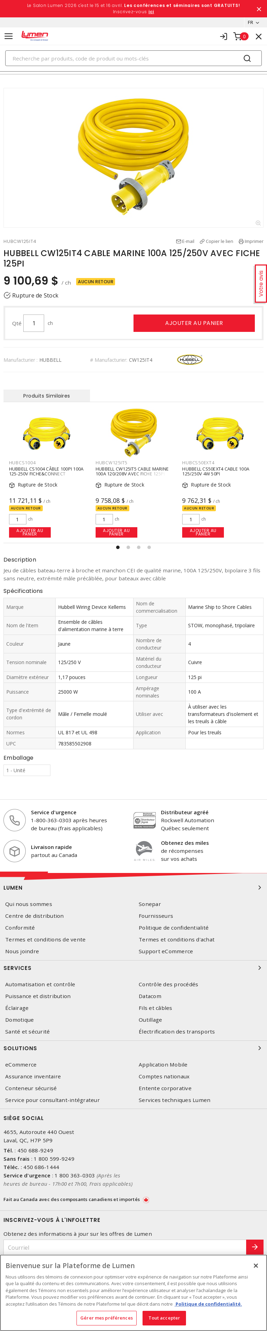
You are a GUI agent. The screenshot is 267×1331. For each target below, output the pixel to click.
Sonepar (150, 904)
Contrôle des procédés (168, 984)
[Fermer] (256, 1265)
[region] (133, 1293)
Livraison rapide (51, 846)
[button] (118, 547)
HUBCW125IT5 (111, 462)
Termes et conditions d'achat (177, 939)
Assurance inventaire (33, 1076)
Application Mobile (163, 1064)
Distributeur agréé (185, 812)
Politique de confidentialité (174, 927)
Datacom (150, 996)
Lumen (133, 887)
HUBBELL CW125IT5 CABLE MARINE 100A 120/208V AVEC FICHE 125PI (132, 470)
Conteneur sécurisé (31, 1088)
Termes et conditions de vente (45, 939)
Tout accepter (164, 1318)
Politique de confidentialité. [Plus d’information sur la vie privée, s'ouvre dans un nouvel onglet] (208, 1304)
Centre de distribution (34, 916)
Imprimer (254, 241)
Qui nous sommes (28, 904)
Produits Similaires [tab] (46, 395)
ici (151, 12)
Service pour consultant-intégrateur (52, 1100)
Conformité (20, 927)
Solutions (133, 1048)
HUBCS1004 (22, 462)
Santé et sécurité (27, 1031)
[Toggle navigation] (8, 36)
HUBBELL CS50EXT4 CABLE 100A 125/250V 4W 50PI (215, 470)
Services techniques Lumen (174, 1100)
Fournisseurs (156, 916)
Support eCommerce (166, 951)
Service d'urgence (53, 812)
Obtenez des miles (185, 842)
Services (133, 968)
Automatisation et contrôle (40, 984)
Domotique (19, 1019)
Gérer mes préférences (106, 1318)
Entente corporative (165, 1088)
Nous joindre (22, 951)
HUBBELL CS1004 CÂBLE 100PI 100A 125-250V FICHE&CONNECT (46, 470)
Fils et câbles (155, 1008)
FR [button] (250, 22)
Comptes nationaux (164, 1076)
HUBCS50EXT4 (198, 462)
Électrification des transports (177, 1031)
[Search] (133, 58)
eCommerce (21, 1064)
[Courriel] (124, 1247)
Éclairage (17, 1008)
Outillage (150, 1019)
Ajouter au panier (194, 323)
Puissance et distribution (38, 996)
